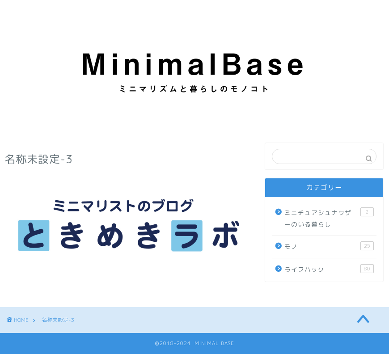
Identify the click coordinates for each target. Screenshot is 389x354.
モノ (328, 246)
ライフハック (328, 269)
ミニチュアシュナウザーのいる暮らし (328, 217)
